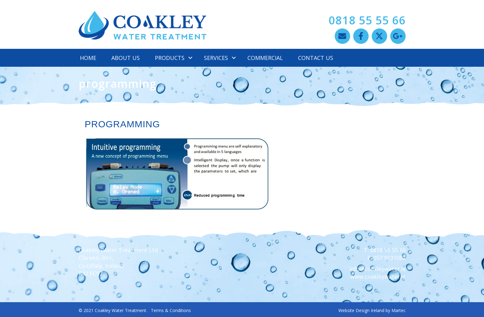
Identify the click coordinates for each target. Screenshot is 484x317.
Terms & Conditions (171, 310)
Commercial (265, 57)
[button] (342, 36)
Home (88, 57)
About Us (125, 57)
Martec (398, 310)
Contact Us (315, 57)
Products (169, 57)
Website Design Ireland (361, 310)
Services (216, 57)
